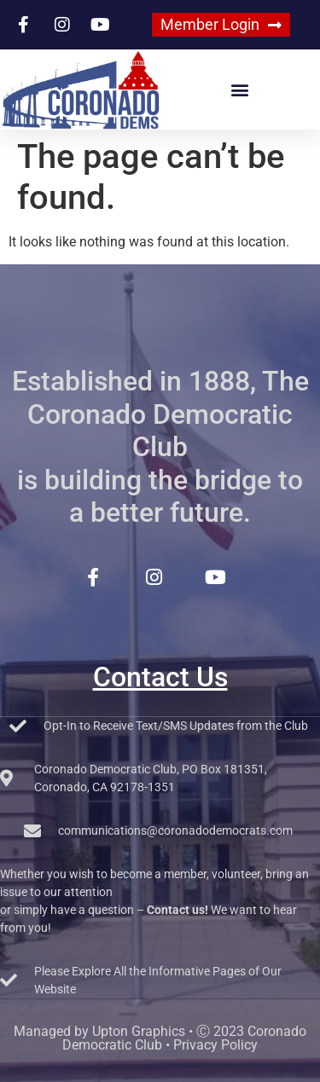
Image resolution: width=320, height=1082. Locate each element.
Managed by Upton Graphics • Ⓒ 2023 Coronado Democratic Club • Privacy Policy (160, 1038)
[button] (240, 90)
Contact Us (160, 677)
